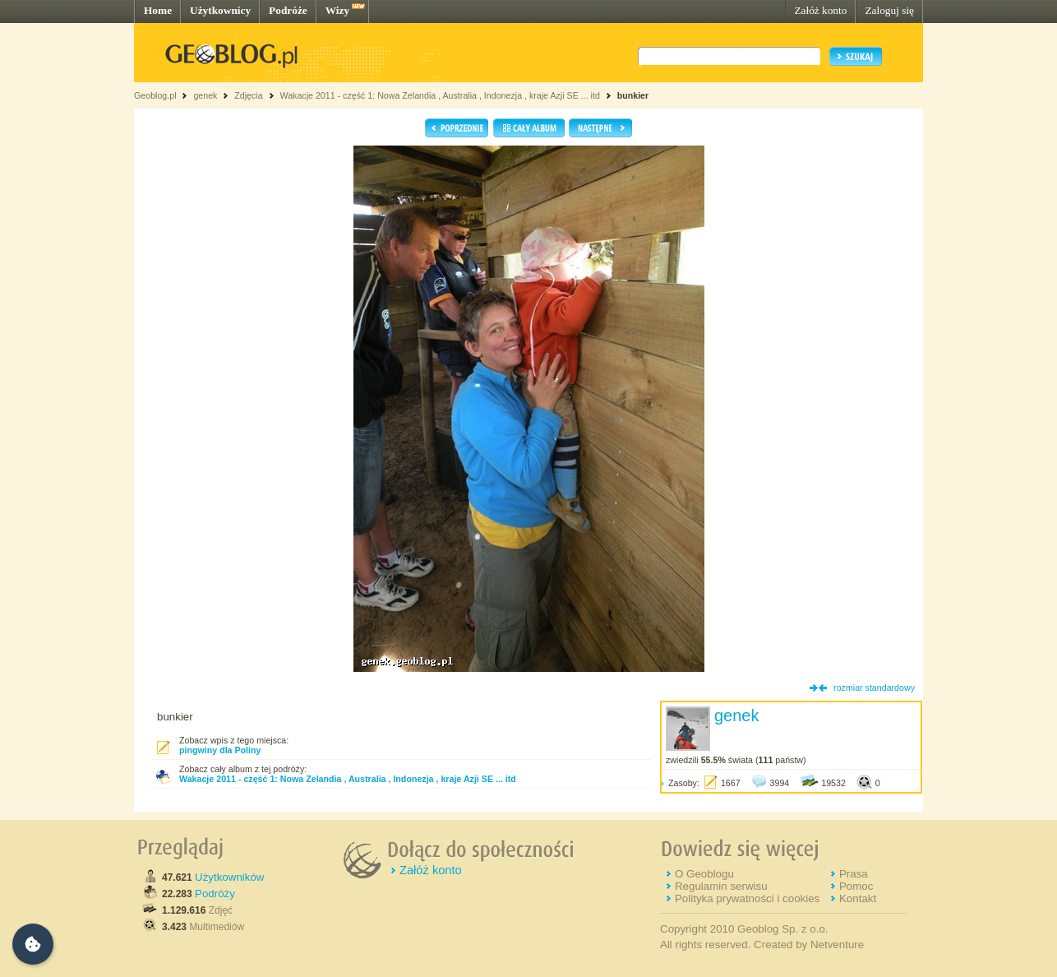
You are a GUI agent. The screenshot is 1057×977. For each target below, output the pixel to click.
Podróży (215, 893)
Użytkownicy (220, 10)
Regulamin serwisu (721, 886)
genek (205, 95)
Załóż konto (820, 10)
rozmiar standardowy (874, 687)
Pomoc (856, 886)
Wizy (337, 10)
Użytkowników (229, 877)
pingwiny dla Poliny (220, 750)
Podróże (288, 10)
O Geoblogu (704, 874)
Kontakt (857, 898)
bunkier (633, 95)
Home (158, 10)
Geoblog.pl (155, 95)
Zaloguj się (889, 10)
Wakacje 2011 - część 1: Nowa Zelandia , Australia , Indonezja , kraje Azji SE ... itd (439, 95)
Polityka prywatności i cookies (747, 898)
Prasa (853, 874)
